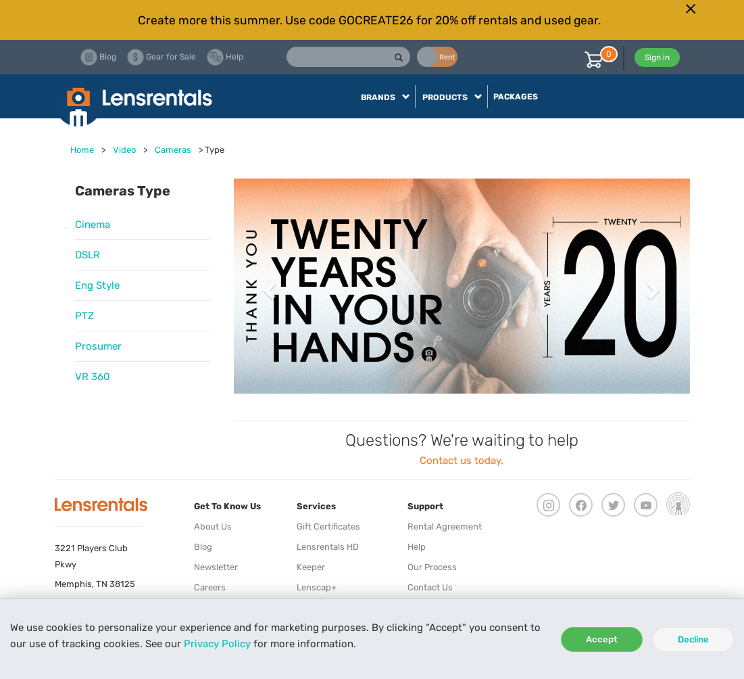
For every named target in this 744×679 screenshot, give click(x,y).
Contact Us (430, 587)
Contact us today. (461, 460)
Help (416, 547)
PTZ (84, 316)
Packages (515, 96)
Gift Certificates (328, 526)
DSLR (87, 255)
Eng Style (97, 285)
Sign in (657, 57)
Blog (203, 547)
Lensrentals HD (328, 547)
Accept (602, 639)
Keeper (311, 567)
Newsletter (216, 567)
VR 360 (92, 377)
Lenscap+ (317, 587)
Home (82, 150)
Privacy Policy (217, 644)
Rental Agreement (444, 526)
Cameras (173, 150)
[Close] (691, 9)
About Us (213, 526)
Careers (210, 587)
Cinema (92, 224)
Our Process (432, 567)
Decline (693, 639)
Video (124, 150)
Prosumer (98, 346)
